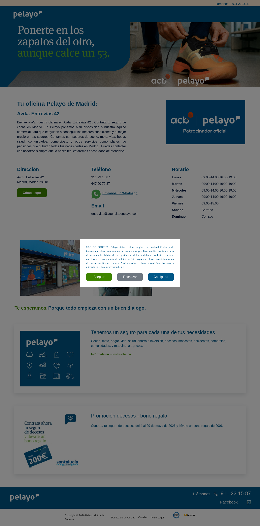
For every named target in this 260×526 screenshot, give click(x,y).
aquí (139, 259)
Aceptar (98, 277)
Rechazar (130, 277)
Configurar (161, 277)
